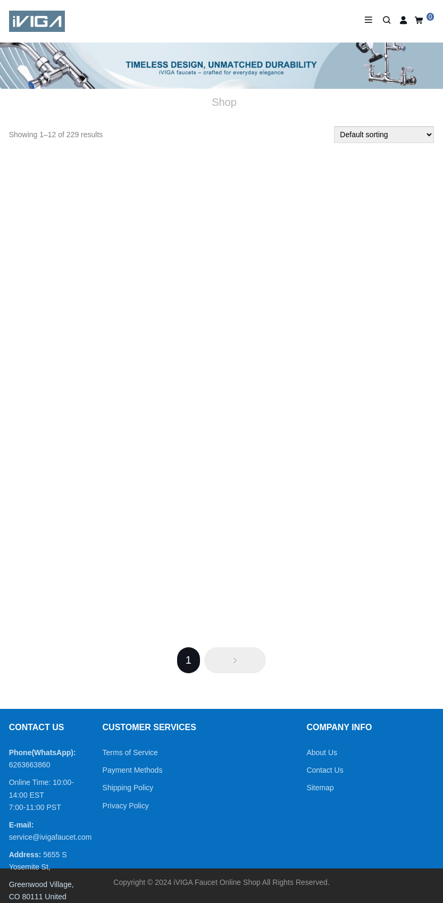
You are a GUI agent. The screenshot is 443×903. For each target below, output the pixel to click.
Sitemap (319, 787)
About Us (321, 752)
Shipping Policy (128, 787)
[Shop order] (384, 134)
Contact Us (324, 770)
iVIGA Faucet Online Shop (216, 882)
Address (24, 854)
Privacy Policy (126, 805)
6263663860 (30, 764)
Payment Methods (133, 770)
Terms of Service (130, 752)
